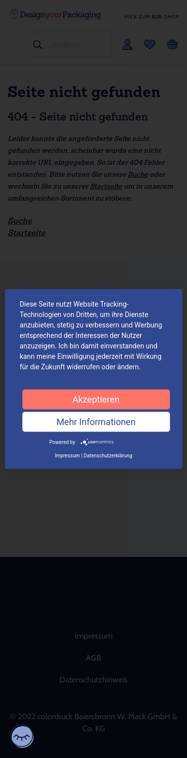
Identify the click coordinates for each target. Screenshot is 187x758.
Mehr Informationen (96, 421)
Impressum (67, 455)
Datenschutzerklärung (108, 455)
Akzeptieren (96, 399)
